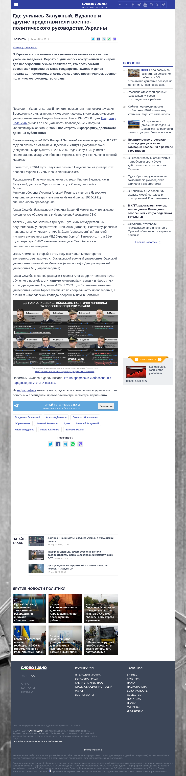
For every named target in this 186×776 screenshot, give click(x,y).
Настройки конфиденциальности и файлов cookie (37, 741)
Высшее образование (85, 417)
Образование (22, 423)
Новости (131, 63)
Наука (131, 682)
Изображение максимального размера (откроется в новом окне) (65, 371)
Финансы (133, 706)
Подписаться (106, 406)
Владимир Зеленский (27, 417)
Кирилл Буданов (24, 429)
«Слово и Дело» (35, 731)
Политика (134, 698)
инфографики (26, 390)
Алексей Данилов (56, 417)
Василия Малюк (74, 429)
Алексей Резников (47, 423)
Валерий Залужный (87, 423)
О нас (25, 683)
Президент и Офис (88, 674)
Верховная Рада (86, 678)
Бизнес (132, 674)
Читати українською (25, 47)
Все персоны (84, 694)
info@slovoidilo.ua (93, 749)
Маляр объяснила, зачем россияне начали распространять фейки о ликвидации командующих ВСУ (82, 555)
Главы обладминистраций (93, 686)
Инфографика (148, 359)
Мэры (79, 690)
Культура (133, 678)
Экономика (135, 710)
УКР (121, 5)
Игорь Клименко (49, 429)
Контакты (28, 687)
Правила (27, 691)
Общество (20, 39)
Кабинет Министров (89, 682)
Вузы (67, 423)
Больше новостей (147, 242)
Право (131, 702)
